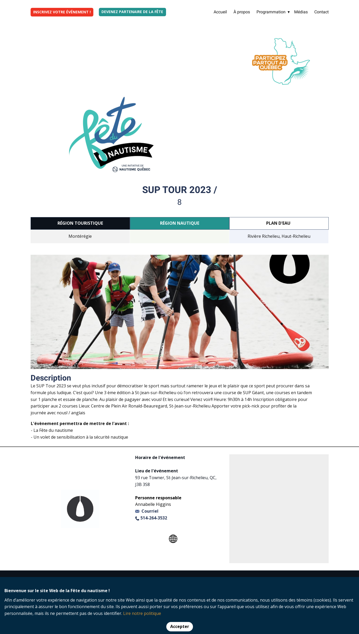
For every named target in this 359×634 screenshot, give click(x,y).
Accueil (220, 11)
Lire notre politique (142, 613)
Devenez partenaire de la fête (132, 11)
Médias (301, 11)
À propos (241, 11)
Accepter (179, 626)
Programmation (271, 11)
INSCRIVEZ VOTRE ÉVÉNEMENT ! (62, 11)
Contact (321, 11)
